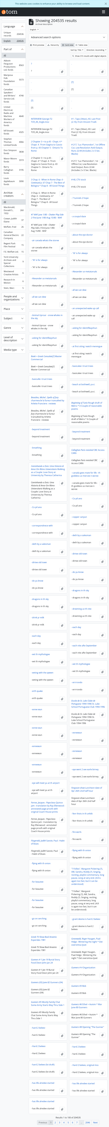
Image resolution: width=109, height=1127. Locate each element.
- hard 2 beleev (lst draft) (42, 1064)
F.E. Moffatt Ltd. (14, 252)
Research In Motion (14, 281)
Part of (8, 49)
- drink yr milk (37, 617)
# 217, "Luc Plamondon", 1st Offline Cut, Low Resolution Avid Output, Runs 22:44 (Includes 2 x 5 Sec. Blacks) (88, 149)
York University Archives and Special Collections (14, 262)
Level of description (10, 338)
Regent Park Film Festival (14, 245)
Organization (83, 967)
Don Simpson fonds (14, 152)
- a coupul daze (78, 216)
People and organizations (12, 298)
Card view (67, 45)
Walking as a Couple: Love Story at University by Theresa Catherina (48, 471)
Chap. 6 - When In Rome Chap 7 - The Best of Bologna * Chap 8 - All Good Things (48, 182)
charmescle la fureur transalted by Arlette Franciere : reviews (47, 400)
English (14, 41)
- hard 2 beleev (38, 1027)
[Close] (106, 3)
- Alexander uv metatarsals (84, 271)
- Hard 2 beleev (38, 1046)
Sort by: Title (76, 50)
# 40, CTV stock (78, 179)
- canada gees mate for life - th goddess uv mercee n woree (85, 474)
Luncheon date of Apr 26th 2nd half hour (86, 789)
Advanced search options (46, 37)
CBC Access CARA (88, 451)
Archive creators (9, 194)
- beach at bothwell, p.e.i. (83, 384)
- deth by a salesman (81, 535)
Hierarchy (53, 45)
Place (7, 309)
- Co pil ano (76, 498)
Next (95, 1122)
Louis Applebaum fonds (14, 181)
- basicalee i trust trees (82, 366)
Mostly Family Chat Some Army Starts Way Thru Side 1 (47, 1003)
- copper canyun (79, 516)
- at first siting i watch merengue (86, 346)
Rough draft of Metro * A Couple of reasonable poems (86, 405)
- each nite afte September (84, 645)
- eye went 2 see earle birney (85, 769)
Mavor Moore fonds (14, 160)
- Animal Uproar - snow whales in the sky (47, 317)
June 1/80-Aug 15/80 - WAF (47, 216)
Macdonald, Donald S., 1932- (14, 210)
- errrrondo (76, 682)
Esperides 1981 (44, 938)
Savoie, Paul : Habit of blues (48, 842)
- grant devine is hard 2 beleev (85, 919)
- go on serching (38, 918)
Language (9, 26)
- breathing (36, 447)
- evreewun (76, 732)
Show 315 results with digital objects (89, 56)
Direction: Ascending (96, 50)
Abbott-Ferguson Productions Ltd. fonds (14, 65)
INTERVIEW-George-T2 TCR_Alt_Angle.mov (41, 120)
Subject (8, 318)
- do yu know (77, 572)
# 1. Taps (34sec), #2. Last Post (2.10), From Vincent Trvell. (85, 120)
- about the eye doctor (82, 234)
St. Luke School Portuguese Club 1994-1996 (88, 703)
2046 (87, 1122)
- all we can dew (78, 290)
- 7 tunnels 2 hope (80, 198)
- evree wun (36, 709)
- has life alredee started (42, 1083)
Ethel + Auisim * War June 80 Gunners (86, 1006)
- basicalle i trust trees (41, 379)
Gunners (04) (47, 982)
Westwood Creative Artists (14, 273)
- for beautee (37, 881)
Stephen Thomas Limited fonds (14, 141)
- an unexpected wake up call (85, 308)
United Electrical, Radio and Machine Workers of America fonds (14, 116)
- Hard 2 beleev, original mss (85, 1065)
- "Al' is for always (79, 253)
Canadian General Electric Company (14, 235)
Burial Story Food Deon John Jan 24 (45, 961)
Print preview (37, 45)
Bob (78, 986)
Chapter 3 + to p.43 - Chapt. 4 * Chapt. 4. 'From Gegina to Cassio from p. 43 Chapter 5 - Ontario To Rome (47, 146)
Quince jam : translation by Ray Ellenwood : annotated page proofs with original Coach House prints (48, 807)
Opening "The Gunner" (87, 1027)
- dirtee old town (79, 553)
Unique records (14, 34)
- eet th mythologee (40, 654)
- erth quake (37, 691)
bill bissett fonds (14, 132)
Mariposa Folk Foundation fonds (14, 80)
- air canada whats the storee (45, 240)
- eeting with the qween (42, 672)
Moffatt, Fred (14, 227)
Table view (81, 45)
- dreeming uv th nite (81, 608)
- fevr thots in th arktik (82, 813)
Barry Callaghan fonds (14, 169)
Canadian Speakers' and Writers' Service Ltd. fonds (14, 95)
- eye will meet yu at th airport (45, 783)
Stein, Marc (14, 288)
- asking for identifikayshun (84, 328)
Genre (7, 327)
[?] (72, 82)
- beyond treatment (40, 429)
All (5, 55)
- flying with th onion (81, 850)
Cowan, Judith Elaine (14, 220)
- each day (76, 627)
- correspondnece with (42, 525)
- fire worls (76, 832)
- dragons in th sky (80, 590)
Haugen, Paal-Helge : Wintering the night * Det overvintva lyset (87, 941)
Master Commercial (46, 358)
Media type (10, 349)
